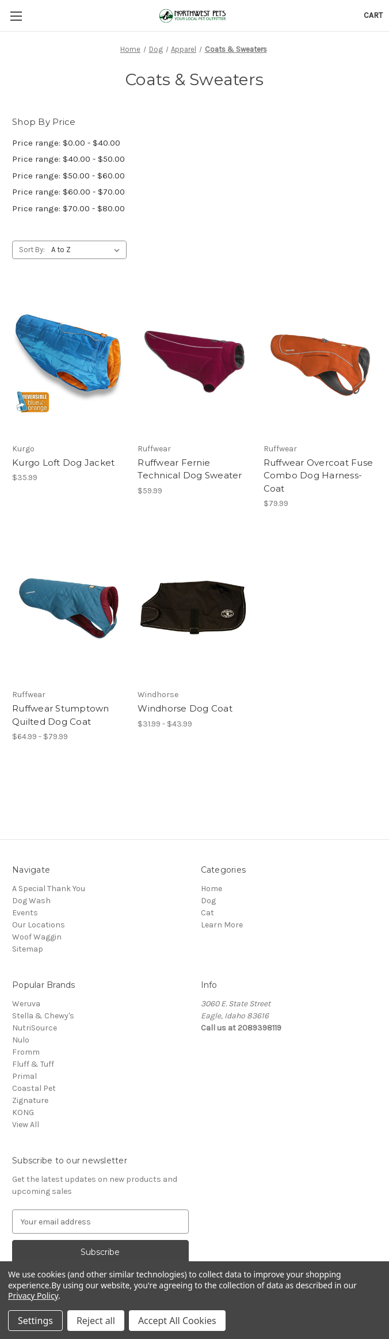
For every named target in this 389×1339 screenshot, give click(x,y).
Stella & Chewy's (43, 1016)
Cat (207, 913)
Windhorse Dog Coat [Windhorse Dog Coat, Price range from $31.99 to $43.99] (185, 708)
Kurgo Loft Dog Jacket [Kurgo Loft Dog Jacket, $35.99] (63, 462)
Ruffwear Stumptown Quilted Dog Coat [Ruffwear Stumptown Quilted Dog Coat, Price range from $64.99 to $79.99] (60, 715)
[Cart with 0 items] (373, 15)
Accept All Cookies (177, 1320)
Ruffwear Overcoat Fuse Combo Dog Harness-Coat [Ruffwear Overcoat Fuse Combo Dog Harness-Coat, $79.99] (318, 475)
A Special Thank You (48, 888)
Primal (24, 1076)
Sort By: (32, 249)
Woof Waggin (37, 937)
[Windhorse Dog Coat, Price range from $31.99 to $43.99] (194, 607)
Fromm (26, 1052)
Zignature (30, 1100)
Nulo (20, 1040)
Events (25, 913)
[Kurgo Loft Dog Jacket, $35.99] (69, 361)
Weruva (26, 1004)
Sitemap (27, 949)
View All (25, 1124)
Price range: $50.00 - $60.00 (68, 175)
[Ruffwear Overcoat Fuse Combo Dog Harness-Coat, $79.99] (320, 361)
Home (211, 888)
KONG (23, 1112)
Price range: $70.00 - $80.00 (68, 208)
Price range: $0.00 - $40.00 (66, 143)
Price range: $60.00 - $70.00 (68, 192)
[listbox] (87, 249)
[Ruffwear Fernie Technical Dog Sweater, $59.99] (194, 361)
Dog (208, 901)
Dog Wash (31, 901)
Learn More (222, 925)
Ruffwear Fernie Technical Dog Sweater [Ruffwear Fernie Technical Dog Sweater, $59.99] (190, 469)
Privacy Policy (33, 1295)
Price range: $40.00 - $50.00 (68, 159)
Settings (35, 1320)
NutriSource (34, 1028)
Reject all (96, 1320)
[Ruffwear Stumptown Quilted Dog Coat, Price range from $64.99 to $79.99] (69, 607)
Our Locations (38, 925)
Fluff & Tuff (33, 1064)
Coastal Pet (34, 1088)
